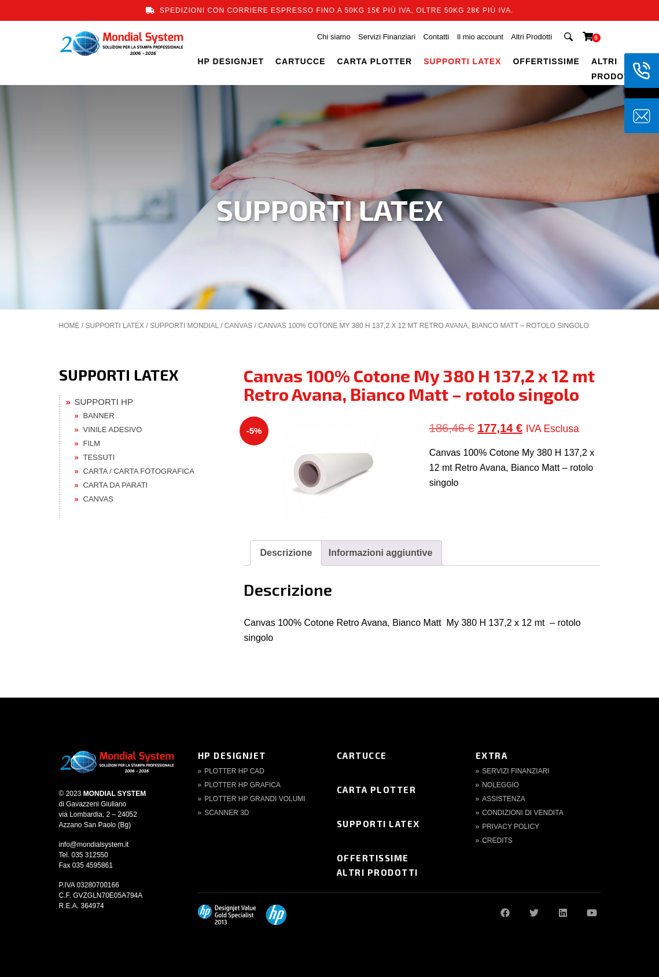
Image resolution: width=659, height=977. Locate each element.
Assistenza (503, 799)
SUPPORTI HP (104, 402)
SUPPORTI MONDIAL (184, 326)
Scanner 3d (226, 813)
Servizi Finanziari (386, 36)
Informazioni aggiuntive (381, 553)
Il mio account (480, 36)
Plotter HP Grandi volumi (254, 799)
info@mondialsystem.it (94, 844)
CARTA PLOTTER (375, 61)
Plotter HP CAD (234, 771)
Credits (497, 840)
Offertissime (373, 858)
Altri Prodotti (531, 36)
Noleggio (500, 785)
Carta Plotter (377, 789)
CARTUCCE (300, 61)
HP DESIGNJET (231, 61)
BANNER (99, 415)
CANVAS (238, 326)
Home (69, 326)
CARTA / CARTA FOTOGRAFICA (138, 471)
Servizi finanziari (515, 771)
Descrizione (286, 553)
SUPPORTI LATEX (462, 61)
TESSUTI (99, 457)
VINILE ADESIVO (112, 429)
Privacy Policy (510, 827)
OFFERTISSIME (546, 61)
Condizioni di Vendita (522, 813)
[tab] (286, 553)
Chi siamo (334, 36)
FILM (92, 443)
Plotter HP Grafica (242, 785)
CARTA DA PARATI (115, 485)
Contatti (436, 36)
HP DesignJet (232, 755)
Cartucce (362, 755)
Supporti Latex (378, 824)
